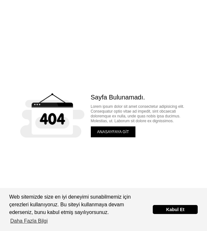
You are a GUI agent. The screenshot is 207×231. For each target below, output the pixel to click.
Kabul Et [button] (175, 209)
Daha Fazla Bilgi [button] (29, 221)
